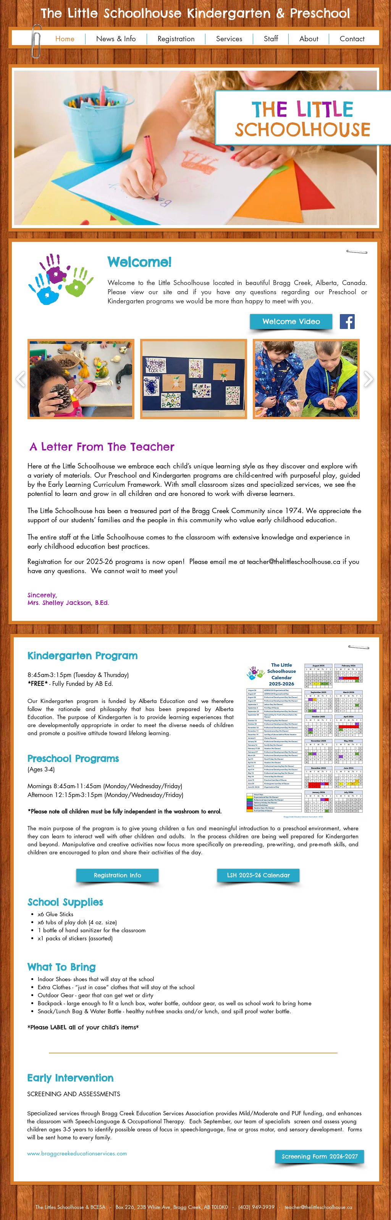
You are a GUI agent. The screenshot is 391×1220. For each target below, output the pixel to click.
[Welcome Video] (291, 321)
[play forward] (368, 379)
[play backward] (20, 379)
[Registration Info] (117, 875)
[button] (195, 148)
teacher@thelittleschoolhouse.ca (318, 1207)
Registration (44, 561)
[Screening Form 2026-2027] (319, 1156)
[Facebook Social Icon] (347, 321)
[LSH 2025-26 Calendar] (258, 875)
